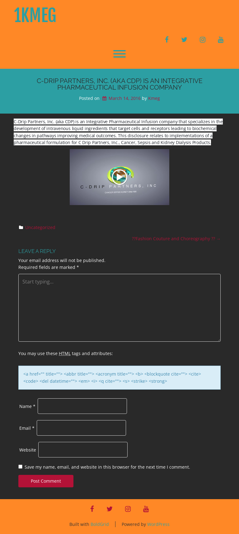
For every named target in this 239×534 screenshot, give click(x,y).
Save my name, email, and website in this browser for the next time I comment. (107, 467)
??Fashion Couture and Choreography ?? (176, 238)
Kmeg (154, 98)
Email (27, 428)
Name (27, 406)
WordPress (158, 524)
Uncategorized (40, 227)
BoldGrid (100, 524)
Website (27, 450)
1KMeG (35, 15)
